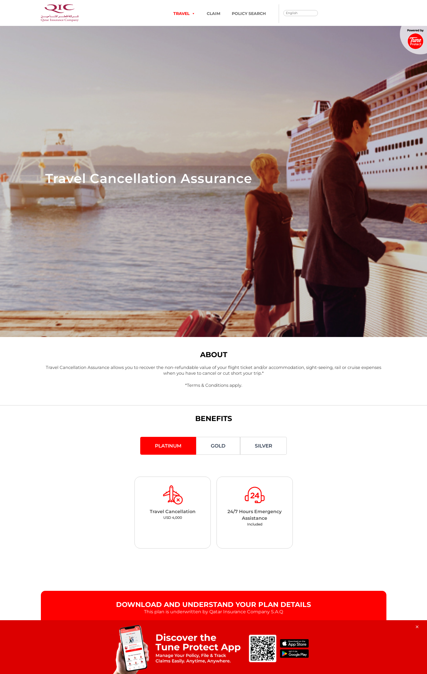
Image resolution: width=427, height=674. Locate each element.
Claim (213, 13)
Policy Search (249, 13)
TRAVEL (184, 13)
